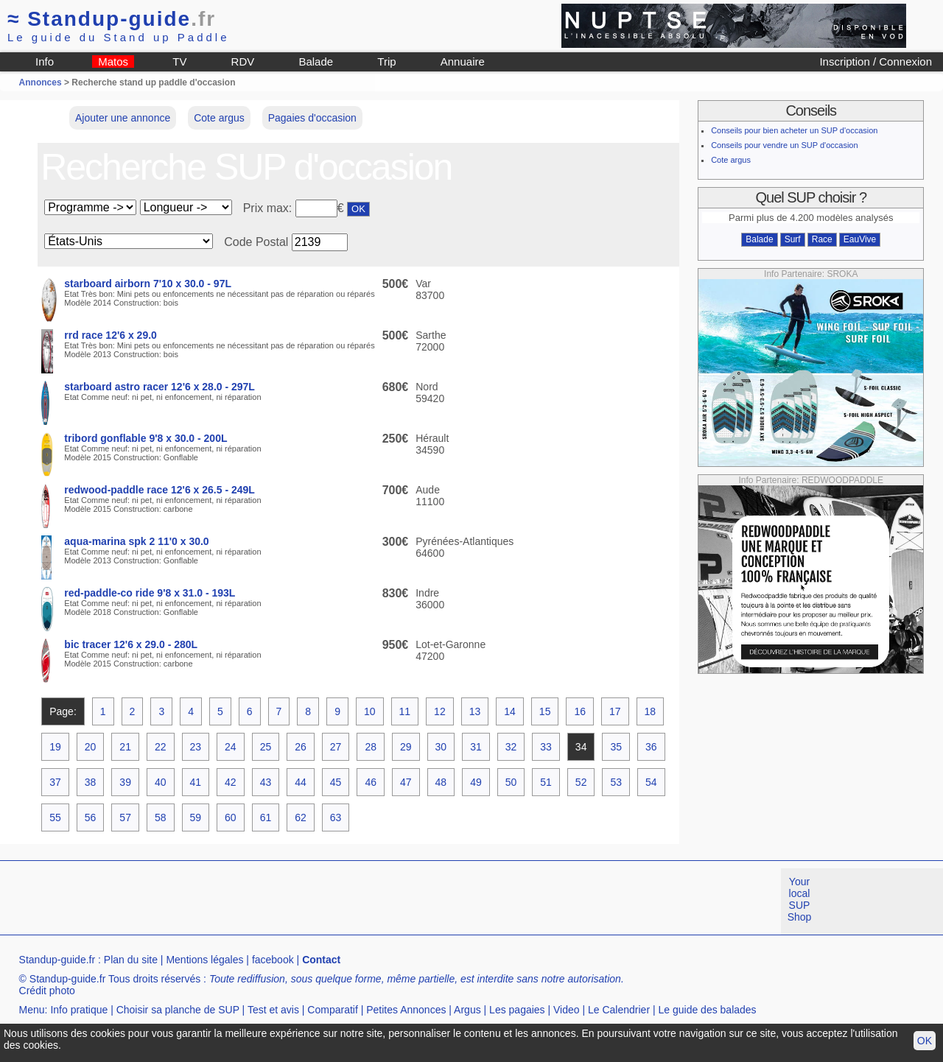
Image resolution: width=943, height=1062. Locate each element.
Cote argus (219, 118)
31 (476, 747)
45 (336, 782)
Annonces (40, 82)
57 (125, 817)
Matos (113, 61)
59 (196, 817)
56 (91, 817)
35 (616, 747)
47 (406, 782)
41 (196, 782)
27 (336, 747)
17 (615, 711)
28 (370, 747)
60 (230, 817)
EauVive (860, 239)
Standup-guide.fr (57, 960)
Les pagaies (517, 1010)
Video (566, 1010)
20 (91, 747)
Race (822, 239)
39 (125, 782)
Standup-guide (111, 18)
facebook (273, 960)
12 (440, 711)
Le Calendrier (619, 1010)
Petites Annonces (406, 1010)
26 (300, 747)
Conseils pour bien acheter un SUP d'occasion (794, 130)
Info (44, 61)
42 (230, 782)
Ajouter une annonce (122, 118)
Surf (793, 239)
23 (196, 747)
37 (55, 782)
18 (650, 711)
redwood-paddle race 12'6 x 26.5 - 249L (159, 490)
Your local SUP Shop (800, 899)
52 (581, 782)
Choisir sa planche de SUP (177, 1010)
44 (300, 782)
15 (545, 711)
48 (441, 782)
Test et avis (273, 1010)
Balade (315, 61)
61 (266, 817)
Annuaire (463, 61)
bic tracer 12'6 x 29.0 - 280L (130, 644)
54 (651, 782)
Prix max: (269, 208)
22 (160, 747)
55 (55, 817)
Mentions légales (204, 960)
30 (441, 747)
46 (370, 782)
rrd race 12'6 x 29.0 (110, 335)
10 (370, 711)
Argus (467, 1010)
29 (406, 747)
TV (179, 61)
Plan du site (131, 960)
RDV (243, 61)
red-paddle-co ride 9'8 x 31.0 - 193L (149, 593)
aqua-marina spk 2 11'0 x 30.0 (136, 541)
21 (125, 747)
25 (266, 747)
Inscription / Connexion (875, 61)
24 (230, 747)
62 (300, 817)
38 (91, 782)
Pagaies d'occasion (312, 118)
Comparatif (332, 1010)
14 (510, 711)
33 (546, 747)
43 (266, 782)
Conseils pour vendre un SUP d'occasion (784, 145)
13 (475, 711)
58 (160, 817)
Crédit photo (47, 990)
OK (924, 1041)
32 (511, 747)
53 (616, 782)
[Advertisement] (268, 901)
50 (511, 782)
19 (55, 747)
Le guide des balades (708, 1010)
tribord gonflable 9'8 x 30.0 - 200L (145, 438)
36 (651, 747)
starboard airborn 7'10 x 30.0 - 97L (147, 283)
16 (580, 711)
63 (336, 817)
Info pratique (79, 1010)
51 (546, 782)
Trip (386, 61)
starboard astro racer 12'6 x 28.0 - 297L (159, 387)
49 (476, 782)
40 (160, 782)
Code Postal (256, 242)
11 (405, 711)
